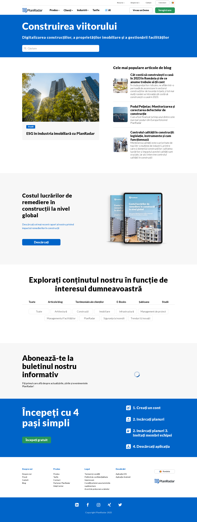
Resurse (120, 3)
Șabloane (144, 301)
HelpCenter (58, 486)
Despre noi (134, 3)
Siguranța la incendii (114, 318)
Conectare (162, 3)
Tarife (95, 10)
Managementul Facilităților (61, 318)
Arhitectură (61, 311)
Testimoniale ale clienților (89, 301)
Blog (24, 483)
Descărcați (41, 242)
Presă (24, 477)
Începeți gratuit (37, 440)
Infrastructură (126, 311)
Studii (165, 301)
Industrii (82, 10)
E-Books (121, 301)
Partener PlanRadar (61, 483)
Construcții (83, 311)
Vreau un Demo (141, 10)
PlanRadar (89, 318)
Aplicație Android (123, 477)
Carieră (25, 480)
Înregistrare (165, 10)
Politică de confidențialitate (96, 477)
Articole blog (55, 301)
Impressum (89, 480)
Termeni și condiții (92, 474)
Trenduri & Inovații (140, 318)
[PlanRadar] (34, 10)
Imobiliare (104, 311)
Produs (54, 10)
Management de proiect (153, 311)
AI (109, 10)
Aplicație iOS (121, 474)
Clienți (67, 10)
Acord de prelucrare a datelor (97, 489)
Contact (148, 3)
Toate (32, 301)
